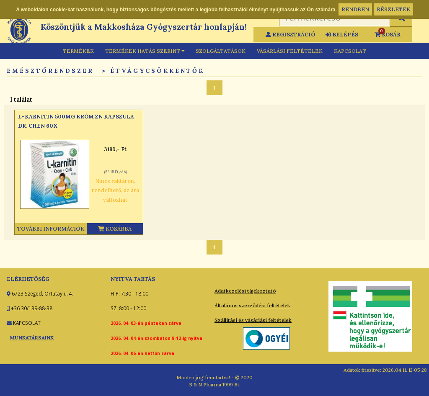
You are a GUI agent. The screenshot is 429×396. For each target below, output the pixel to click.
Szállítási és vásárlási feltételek (253, 320)
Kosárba (114, 228)
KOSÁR (388, 33)
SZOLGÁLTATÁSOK (221, 51)
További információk (50, 228)
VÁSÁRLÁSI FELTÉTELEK (290, 51)
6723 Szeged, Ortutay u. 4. (41, 293)
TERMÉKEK (78, 51)
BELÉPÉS (342, 34)
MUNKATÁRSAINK (32, 337)
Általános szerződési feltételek (252, 305)
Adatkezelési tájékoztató (245, 291)
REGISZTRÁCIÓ (290, 34)
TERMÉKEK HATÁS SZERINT (145, 51)
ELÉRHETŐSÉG (28, 279)
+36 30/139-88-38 (31, 308)
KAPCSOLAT (350, 51)
